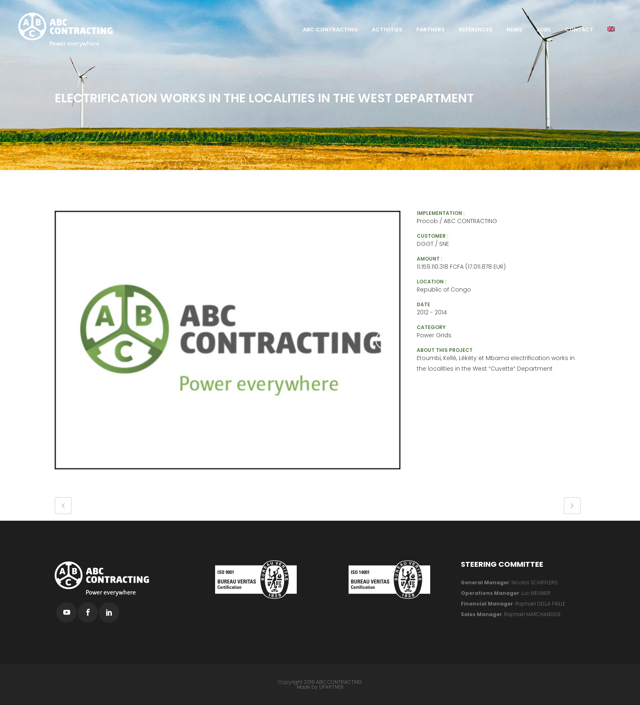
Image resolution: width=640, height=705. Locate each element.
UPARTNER (331, 686)
